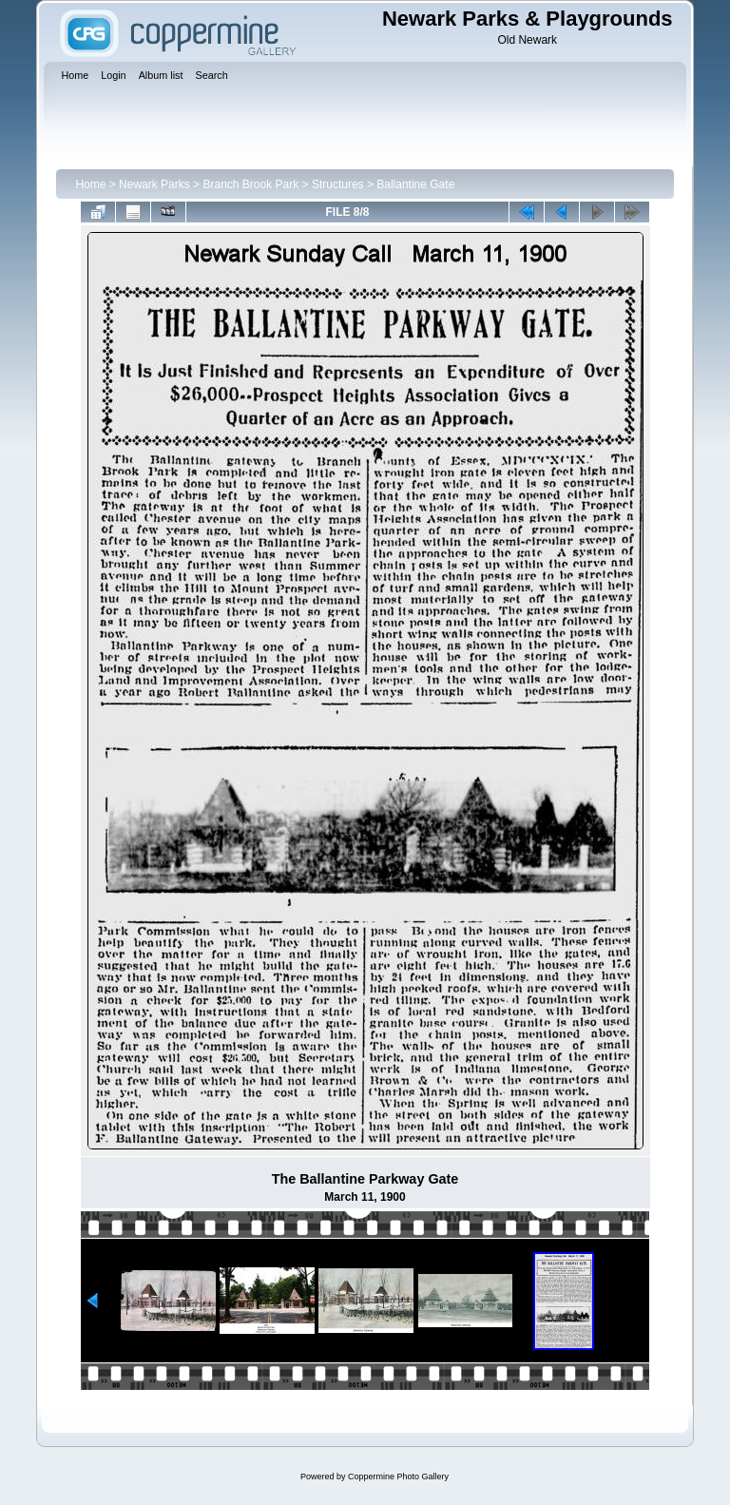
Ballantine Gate (415, 184)
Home (90, 184)
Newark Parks (154, 184)
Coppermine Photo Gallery (398, 1476)
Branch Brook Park (250, 184)
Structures (338, 184)
